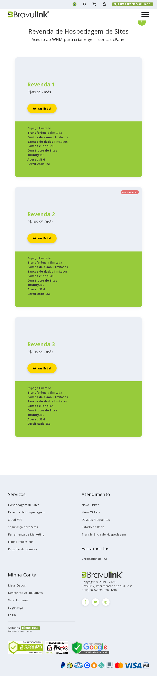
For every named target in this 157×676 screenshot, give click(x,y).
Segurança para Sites (22, 528)
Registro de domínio (21, 549)
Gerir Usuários (17, 599)
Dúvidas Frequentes (95, 521)
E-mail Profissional (20, 542)
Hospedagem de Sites (22, 508)
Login (11, 613)
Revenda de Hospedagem (25, 514)
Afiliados (13, 625)
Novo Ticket (89, 508)
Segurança (15, 606)
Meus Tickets (90, 514)
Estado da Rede (92, 528)
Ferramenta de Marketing (24, 535)
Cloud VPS (14, 521)
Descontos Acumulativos (24, 592)
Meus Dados (16, 585)
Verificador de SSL (93, 559)
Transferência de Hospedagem (102, 535)
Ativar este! (43, 109)
